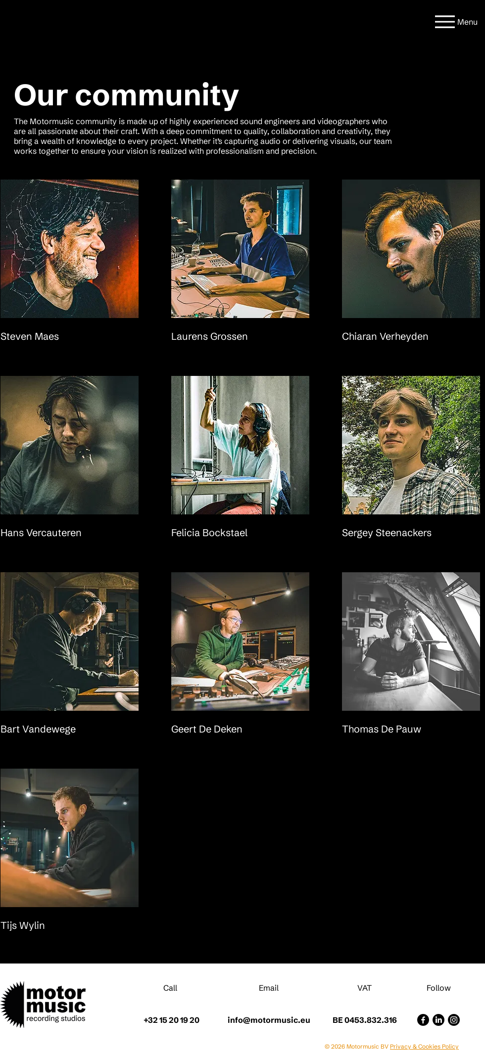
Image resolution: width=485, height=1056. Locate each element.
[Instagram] (454, 1020)
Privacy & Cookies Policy (424, 1046)
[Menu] (455, 21)
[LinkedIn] (438, 1020)
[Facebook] (423, 1020)
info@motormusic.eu (269, 1020)
